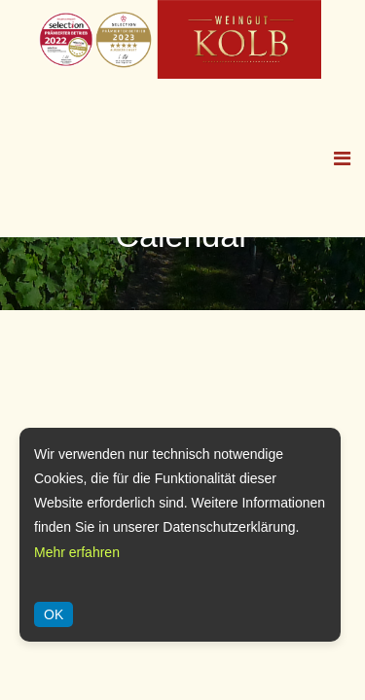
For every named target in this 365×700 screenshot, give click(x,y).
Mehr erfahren (77, 552)
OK (53, 614)
